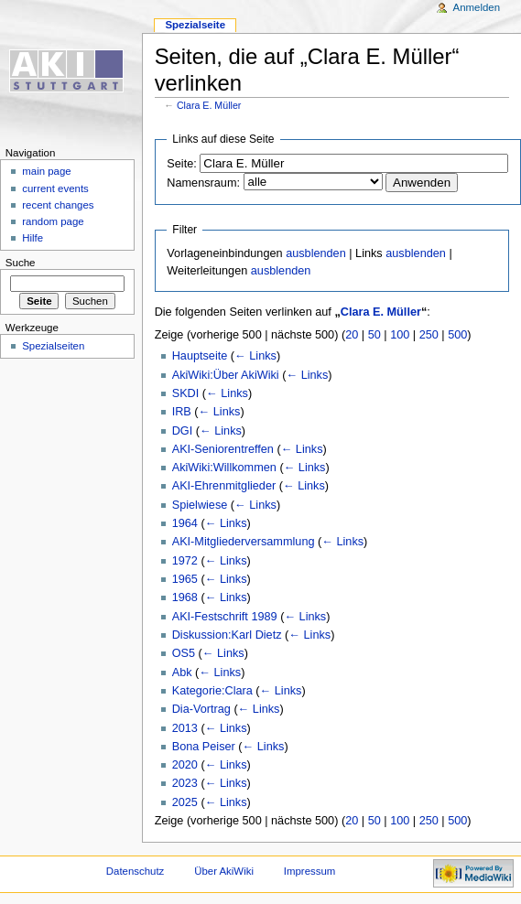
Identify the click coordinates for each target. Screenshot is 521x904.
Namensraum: (203, 183)
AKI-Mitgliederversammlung (243, 541)
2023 (185, 783)
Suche (20, 262)
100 (399, 334)
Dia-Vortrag (201, 709)
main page (46, 171)
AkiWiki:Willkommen (224, 467)
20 (351, 334)
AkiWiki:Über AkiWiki (225, 375)
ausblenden (316, 253)
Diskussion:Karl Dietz (227, 635)
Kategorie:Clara (212, 690)
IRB (181, 411)
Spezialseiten (53, 345)
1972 (185, 560)
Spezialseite (195, 24)
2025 (185, 802)
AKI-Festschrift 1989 (224, 616)
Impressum (310, 871)
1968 (185, 597)
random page (53, 221)
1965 (185, 579)
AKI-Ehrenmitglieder (224, 485)
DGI (182, 431)
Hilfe (32, 237)
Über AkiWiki (224, 871)
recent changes (57, 204)
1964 (185, 523)
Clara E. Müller (209, 105)
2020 (185, 765)
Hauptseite (200, 356)
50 (374, 334)
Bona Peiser (203, 746)
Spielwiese (200, 505)
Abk (182, 672)
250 (429, 334)
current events (55, 188)
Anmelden (477, 7)
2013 (185, 728)
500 (457, 334)
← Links (255, 356)
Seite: (181, 163)
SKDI (186, 393)
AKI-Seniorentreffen (223, 449)
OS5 (183, 653)
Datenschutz (135, 871)
